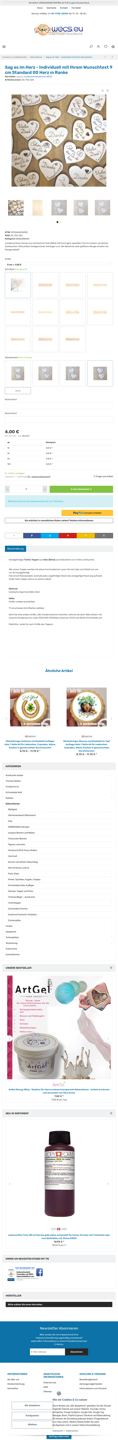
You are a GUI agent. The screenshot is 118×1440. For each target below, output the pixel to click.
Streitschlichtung (15, 1384)
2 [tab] (60, 222)
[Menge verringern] (7, 489)
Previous (6, 718)
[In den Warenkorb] (81, 489)
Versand (25, 436)
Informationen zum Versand (92, 1388)
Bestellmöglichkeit (88, 1379)
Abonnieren (76, 1352)
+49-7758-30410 (59, 13)
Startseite (51, 8)
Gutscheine (11, 949)
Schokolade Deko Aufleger (21, 885)
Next (112, 718)
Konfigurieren (33, 1415)
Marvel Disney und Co (18, 868)
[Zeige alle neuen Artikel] (111, 1113)
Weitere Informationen (81, 520)
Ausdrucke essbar (14, 775)
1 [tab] (57, 222)
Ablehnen (33, 1424)
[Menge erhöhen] (44, 489)
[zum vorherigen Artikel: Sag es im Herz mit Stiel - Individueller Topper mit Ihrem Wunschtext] (105, 57)
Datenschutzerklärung (47, 1338)
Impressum (59, 1431)
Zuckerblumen (13, 954)
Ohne (20, 390)
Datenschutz (74, 1431)
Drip (10, 821)
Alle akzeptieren (33, 1405)
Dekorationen (22, 238)
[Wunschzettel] (105, 47)
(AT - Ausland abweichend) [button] (38, 477)
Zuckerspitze (14, 920)
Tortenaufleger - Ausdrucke (21, 897)
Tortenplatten (12, 937)
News (40, 8)
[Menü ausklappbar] (4, 47)
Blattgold (12, 809)
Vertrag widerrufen (59, 1436)
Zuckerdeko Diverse (18, 908)
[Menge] (26, 489)
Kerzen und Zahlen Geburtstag (23, 862)
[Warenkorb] (113, 47)
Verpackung (11, 943)
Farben (9, 926)
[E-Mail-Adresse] (47, 1351)
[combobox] (59, 263)
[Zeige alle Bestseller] (111, 967)
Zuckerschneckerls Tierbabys (22, 914)
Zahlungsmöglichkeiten (90, 1384)
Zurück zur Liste (10, 57)
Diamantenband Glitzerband (21, 815)
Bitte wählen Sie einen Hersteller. (25, 1304)
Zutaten (9, 798)
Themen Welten (13, 781)
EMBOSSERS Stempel (18, 827)
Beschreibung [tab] (15, 548)
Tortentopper (14, 903)
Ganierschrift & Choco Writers (22, 850)
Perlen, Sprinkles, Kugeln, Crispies (24, 879)
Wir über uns (13, 1379)
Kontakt (64, 8)
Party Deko (13, 873)
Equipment (11, 931)
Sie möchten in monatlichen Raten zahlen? (59, 520)
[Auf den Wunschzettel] (107, 91)
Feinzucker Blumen (17, 838)
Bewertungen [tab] (36, 548)
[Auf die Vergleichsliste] (102, 91)
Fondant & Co (12, 786)
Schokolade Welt (14, 792)
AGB (45, 1387)
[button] (91, 47)
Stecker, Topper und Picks (20, 891)
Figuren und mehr (16, 844)
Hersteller (76, 8)
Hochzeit (12, 856)
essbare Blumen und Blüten (21, 832)
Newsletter (12, 1388)
